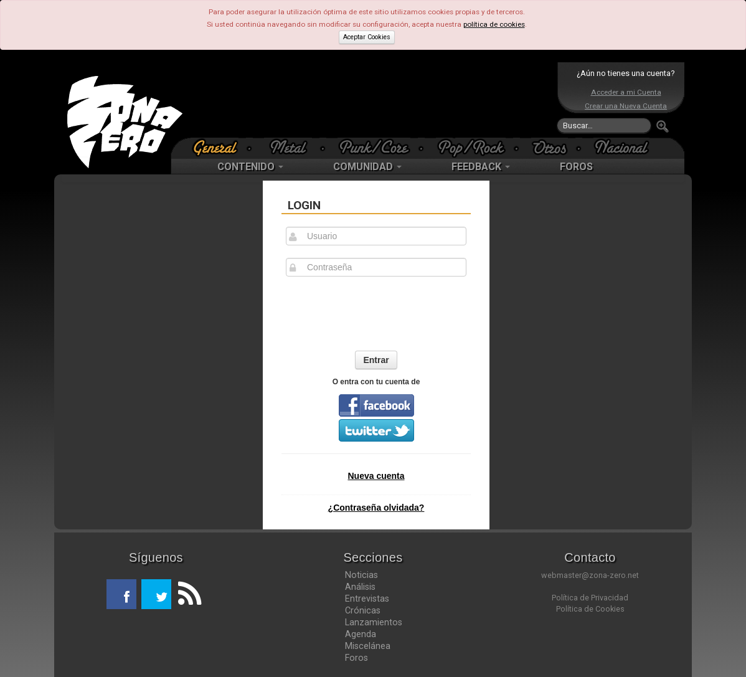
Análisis (360, 587)
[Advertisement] (369, 100)
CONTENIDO (250, 167)
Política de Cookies (590, 608)
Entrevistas (367, 599)
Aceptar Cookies (366, 37)
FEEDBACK (480, 167)
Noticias (361, 575)
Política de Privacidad (590, 597)
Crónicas (362, 610)
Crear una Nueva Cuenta (626, 106)
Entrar (376, 360)
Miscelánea (367, 646)
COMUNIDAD (367, 167)
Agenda (360, 634)
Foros (356, 658)
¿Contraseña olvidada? (376, 508)
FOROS (576, 167)
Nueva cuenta (375, 476)
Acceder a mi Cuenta (626, 92)
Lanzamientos (373, 622)
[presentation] (376, 313)
